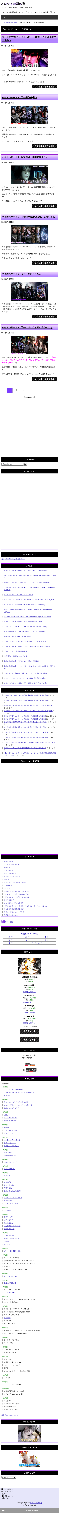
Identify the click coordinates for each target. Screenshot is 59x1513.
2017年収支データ (29, 992)
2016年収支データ (29, 1002)
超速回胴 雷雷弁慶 (10, 1283)
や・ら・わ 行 (36, 943)
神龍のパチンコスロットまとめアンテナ (17, 891)
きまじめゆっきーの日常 (12, 876)
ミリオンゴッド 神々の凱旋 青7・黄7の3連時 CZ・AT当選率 (25, 570)
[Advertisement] (29, 428)
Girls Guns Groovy (10, 1155)
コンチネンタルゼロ (10, 1118)
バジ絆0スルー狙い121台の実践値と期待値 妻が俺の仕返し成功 (26, 695)
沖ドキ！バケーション (11, 1238)
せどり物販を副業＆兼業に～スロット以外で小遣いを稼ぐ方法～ (25, 722)
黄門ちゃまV (8, 1217)
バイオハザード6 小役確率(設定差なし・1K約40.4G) (29, 217)
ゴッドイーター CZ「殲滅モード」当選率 (18, 595)
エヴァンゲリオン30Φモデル (13, 1089)
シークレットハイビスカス (13, 1198)
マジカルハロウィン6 (11, 1204)
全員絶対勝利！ (9, 861)
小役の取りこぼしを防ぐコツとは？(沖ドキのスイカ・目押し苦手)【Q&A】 (29, 600)
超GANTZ (7, 1127)
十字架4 (6, 1241)
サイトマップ (8, 1491)
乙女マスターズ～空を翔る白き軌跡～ (16, 1102)
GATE (6, 1115)
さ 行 (47, 937)
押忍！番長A (8, 1152)
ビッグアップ (8, 1133)
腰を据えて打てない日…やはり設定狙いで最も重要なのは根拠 (25, 716)
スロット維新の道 (13, 3)
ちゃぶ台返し (8, 1223)
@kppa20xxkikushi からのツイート (13, 559)
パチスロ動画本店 (10, 873)
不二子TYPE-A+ (9, 1169)
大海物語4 (7, 1182)
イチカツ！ (7, 867)
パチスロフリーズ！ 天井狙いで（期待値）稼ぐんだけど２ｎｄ (25, 906)
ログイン (7, 1498)
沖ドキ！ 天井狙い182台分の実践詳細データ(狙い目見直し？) (25, 748)
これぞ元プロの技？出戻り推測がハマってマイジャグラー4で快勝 (26, 732)
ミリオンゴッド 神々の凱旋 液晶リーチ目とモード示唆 (23, 622)
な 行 (27, 940)
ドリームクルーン (10, 1143)
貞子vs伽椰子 (8, 1220)
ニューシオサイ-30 (10, 1130)
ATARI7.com (8, 885)
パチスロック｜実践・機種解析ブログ (16, 894)
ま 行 (10, 943)
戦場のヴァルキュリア (11, 1108)
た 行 (10, 940)
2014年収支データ (29, 1023)
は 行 (47, 940)
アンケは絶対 (8, 870)
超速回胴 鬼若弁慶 (10, 1121)
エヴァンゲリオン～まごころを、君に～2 (18, 1105)
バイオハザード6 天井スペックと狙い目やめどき (27, 327)
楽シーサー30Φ (9, 1185)
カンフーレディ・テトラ (12, 1140)
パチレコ (7, 888)
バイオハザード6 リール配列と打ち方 (21, 274)
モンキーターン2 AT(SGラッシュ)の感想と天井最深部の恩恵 (25, 678)
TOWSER (7, 1318)
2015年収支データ (29, 1012)
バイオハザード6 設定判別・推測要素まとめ (25, 157)
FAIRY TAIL (8, 1188)
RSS (5, 1494)
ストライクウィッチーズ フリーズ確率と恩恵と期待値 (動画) (25, 626)
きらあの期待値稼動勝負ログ (13, 909)
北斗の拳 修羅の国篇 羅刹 (12, 1191)
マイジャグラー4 (9, 1292)
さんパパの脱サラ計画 (11, 864)
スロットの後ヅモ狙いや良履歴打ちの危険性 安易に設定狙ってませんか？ (29, 743)
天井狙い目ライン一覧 (29, 934)
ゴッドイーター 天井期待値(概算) (15, 651)
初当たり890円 (9, 900)
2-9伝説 (6, 879)
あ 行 (10, 937)
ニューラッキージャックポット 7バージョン (19, 1092)
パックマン (7, 1175)
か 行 (27, 937)
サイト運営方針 (9, 1489)
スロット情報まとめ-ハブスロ (14, 912)
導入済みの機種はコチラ (9, 1415)
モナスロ (7, 1244)
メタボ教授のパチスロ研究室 (13, 903)
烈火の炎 (7, 1095)
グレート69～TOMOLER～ (13, 1251)
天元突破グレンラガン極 (12, 1226)
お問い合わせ (8, 1496)
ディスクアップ (9, 1229)
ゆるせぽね (7, 1210)
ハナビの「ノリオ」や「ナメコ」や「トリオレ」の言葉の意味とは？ (27, 582)
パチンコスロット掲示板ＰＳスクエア (16, 897)
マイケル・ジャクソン (11, 1146)
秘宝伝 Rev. (8, 1201)
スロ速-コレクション (11, 915)
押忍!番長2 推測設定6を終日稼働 (15, 656)
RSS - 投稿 (7, 922)
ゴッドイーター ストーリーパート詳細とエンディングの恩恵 (25, 641)
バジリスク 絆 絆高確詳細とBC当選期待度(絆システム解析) (24, 604)
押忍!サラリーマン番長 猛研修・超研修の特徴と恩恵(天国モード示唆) (27, 617)
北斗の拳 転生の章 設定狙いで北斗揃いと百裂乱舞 (21, 661)
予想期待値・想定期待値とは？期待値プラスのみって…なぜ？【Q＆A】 (28, 705)
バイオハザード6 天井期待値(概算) (20, 97)
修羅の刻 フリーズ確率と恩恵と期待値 (17, 636)
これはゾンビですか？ (11, 1162)
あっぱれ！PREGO (10, 1276)
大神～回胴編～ (9, 1235)
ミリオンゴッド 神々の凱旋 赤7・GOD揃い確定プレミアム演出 (26, 683)
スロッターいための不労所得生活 (15, 882)
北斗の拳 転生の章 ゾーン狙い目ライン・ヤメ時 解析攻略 (24, 631)
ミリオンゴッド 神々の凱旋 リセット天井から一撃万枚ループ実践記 (27, 646)
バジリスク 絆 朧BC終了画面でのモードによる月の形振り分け (25, 673)
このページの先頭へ (31, 1511)
